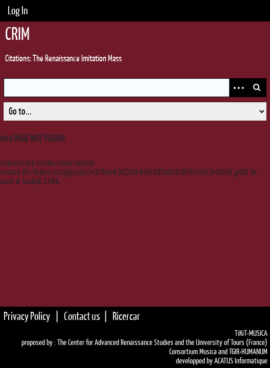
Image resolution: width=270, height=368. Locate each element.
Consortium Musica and (198, 351)
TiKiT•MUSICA (251, 333)
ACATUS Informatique (240, 360)
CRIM (17, 33)
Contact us (82, 316)
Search (257, 88)
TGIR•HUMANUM (248, 351)
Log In (18, 10)
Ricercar (126, 316)
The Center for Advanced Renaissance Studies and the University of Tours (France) (162, 342)
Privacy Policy (27, 316)
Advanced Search (238, 88)
